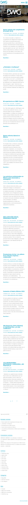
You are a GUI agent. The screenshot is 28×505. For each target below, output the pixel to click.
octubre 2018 (4, 470)
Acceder (3, 488)
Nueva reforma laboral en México (11, 136)
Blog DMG (15, 33)
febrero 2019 (4, 465)
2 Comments (17, 103)
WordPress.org (5, 494)
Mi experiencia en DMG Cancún (13, 101)
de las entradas (6, 490)
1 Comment (18, 69)
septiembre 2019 (5, 453)
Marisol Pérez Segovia (5, 442)
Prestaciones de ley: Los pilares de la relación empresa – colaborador (13, 255)
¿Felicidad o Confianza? (11, 67)
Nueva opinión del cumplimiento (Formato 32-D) (14, 30)
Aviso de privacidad (23, 500)
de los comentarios (7, 492)
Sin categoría (13, 220)
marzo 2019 (4, 463)
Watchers (3, 444)
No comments (21, 33)
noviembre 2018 (5, 468)
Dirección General (12, 369)
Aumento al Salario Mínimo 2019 (13, 291)
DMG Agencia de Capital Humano (16, 35)
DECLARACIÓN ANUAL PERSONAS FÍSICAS (11, 217)
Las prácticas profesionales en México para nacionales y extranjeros (13, 178)
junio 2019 (4, 458)
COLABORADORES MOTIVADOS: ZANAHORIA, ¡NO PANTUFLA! (13, 364)
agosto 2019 (4, 455)
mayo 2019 (4, 460)
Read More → (6, 57)
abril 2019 (4, 462)
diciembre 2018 (5, 467)
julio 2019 (4, 456)
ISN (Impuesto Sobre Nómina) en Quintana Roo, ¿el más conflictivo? (13, 327)
